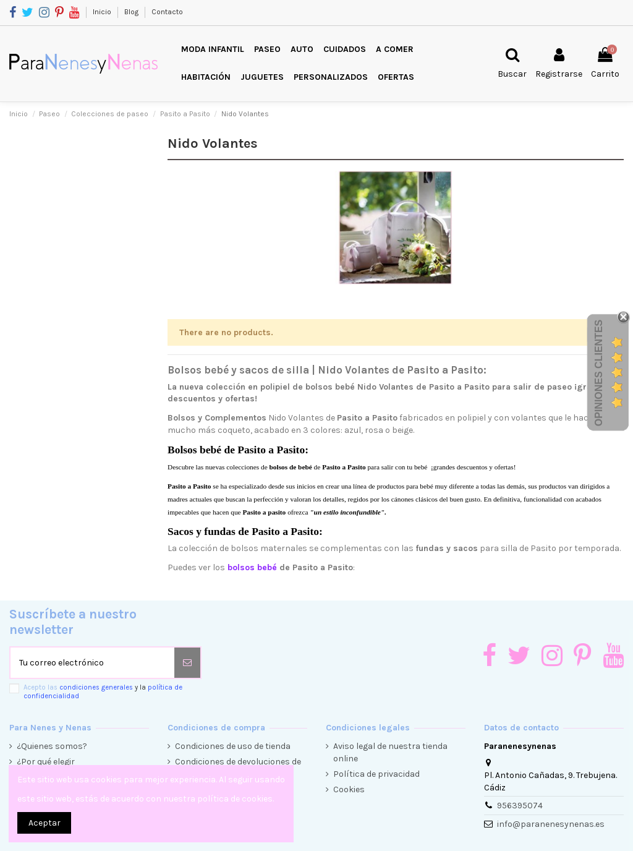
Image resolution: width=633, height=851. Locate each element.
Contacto (167, 11)
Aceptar (44, 823)
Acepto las (102, 691)
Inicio (103, 11)
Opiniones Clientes (598, 373)
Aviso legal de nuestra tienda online (390, 752)
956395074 (520, 805)
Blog (132, 11)
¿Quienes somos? (52, 746)
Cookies (349, 789)
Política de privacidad (376, 774)
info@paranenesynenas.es (551, 824)
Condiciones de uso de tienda (233, 746)
